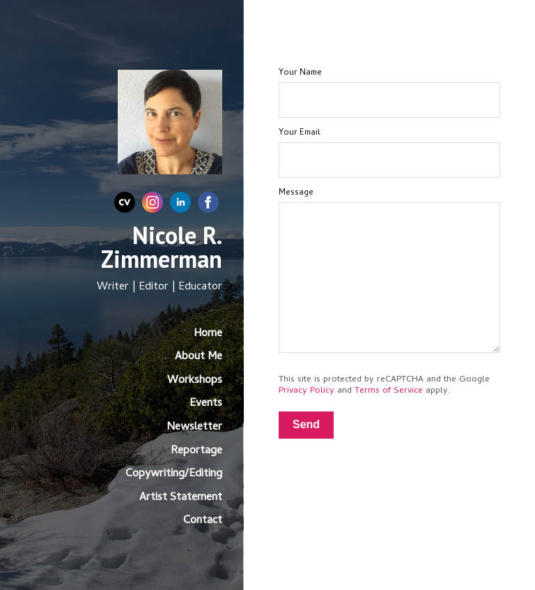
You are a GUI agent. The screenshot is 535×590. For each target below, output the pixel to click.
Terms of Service (389, 391)
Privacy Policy (306, 391)
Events (205, 404)
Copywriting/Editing (173, 474)
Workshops (194, 381)
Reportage (196, 451)
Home (208, 334)
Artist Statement (180, 498)
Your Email (299, 133)
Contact (202, 521)
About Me (198, 357)
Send (306, 424)
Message (296, 193)
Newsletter (194, 427)
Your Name (300, 73)
